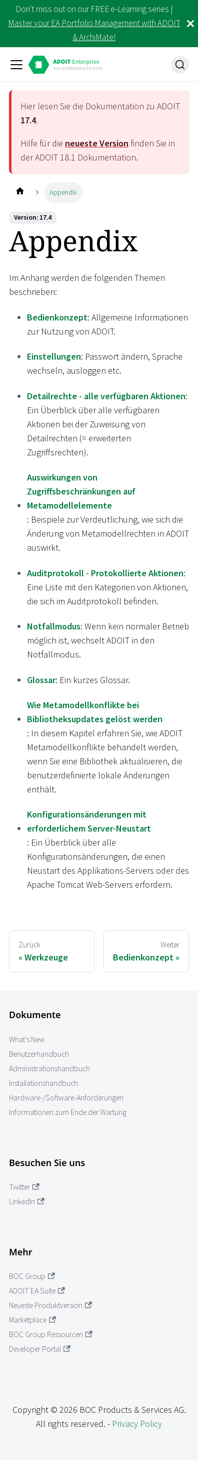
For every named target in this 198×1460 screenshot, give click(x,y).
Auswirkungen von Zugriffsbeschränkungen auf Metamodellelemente (81, 491)
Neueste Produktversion (50, 1305)
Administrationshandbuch (49, 1068)
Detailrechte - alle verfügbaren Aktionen (106, 396)
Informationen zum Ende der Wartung (67, 1112)
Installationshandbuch (43, 1083)
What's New (26, 1039)
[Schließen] (190, 23)
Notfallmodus (53, 626)
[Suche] (180, 65)
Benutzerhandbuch (39, 1054)
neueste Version (96, 143)
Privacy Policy (137, 1423)
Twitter (24, 1187)
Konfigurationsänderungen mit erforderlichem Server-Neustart (89, 821)
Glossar (41, 680)
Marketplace (32, 1320)
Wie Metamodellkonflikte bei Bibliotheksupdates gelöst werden (94, 712)
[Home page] (19, 192)
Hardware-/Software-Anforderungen (66, 1097)
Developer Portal (39, 1349)
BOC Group (32, 1276)
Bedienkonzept (57, 317)
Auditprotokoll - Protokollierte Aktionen (105, 573)
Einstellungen (54, 356)
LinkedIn (26, 1201)
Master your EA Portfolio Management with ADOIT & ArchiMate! (94, 30)
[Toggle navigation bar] (16, 64)
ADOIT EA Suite (37, 1290)
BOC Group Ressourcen (50, 1334)
